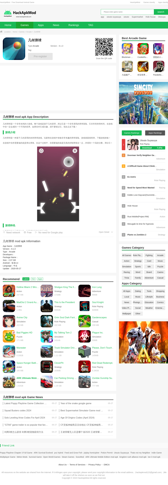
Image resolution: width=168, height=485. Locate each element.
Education (149, 302)
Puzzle (160, 266)
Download (153, 148)
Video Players (127, 308)
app (102, 17)
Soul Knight (98, 302)
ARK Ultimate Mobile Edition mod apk (101, 457)
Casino (160, 272)
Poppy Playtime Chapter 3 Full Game (16, 453)
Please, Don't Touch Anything (103, 348)
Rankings (73, 25)
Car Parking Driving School (65, 378)
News (56, 25)
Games (25, 25)
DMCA (106, 465)
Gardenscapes (99, 317)
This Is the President (64, 302)
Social (138, 308)
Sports (138, 266)
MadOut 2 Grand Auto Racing (28, 302)
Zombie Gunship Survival (103, 378)
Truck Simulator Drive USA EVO (65, 348)
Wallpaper (126, 313)
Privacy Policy (94, 465)
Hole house (151, 17)
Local (126, 297)
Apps (41, 25)
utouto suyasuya (114, 17)
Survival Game (35, 457)
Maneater (21, 348)
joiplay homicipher (91, 453)
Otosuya (161, 17)
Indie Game (156, 453)
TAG (90, 25)
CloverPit (58, 363)
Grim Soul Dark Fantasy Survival (65, 317)
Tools (149, 291)
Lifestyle (149, 297)
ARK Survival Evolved (43, 453)
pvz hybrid (58, 453)
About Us (63, 465)
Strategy (138, 261)
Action (127, 261)
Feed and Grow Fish (73, 453)
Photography (138, 302)
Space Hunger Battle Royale (28, 363)
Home (8, 25)
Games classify (149, 2)
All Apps (126, 291)
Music (160, 261)
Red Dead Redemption (103, 363)
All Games (126, 255)
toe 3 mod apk (154, 457)
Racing (127, 272)
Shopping (160, 291)
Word (138, 272)
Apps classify (163, 2)
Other (137, 313)
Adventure (149, 278)
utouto (126, 17)
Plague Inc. (97, 332)
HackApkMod (135, 2)
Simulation (126, 266)
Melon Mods (22, 457)
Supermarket (137, 17)
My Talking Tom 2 (63, 332)
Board (149, 272)
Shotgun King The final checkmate (65, 287)
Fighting (149, 255)
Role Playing (138, 255)
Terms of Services (77, 465)
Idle (149, 266)
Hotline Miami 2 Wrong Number (28, 287)
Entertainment (160, 308)
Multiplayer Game (7, 457)
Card (149, 261)
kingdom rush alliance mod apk (132, 457)
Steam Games (68, 457)
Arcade (29, 32)
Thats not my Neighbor (140, 453)
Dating (138, 291)
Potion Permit (107, 453)
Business (160, 297)
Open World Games (51, 457)
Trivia (126, 278)
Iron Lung (97, 287)
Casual (160, 278)
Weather (149, 308)
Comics (160, 302)
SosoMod (80, 457)
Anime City (22, 317)
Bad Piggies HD (24, 332)
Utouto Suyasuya (148, 140)
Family (138, 278)
